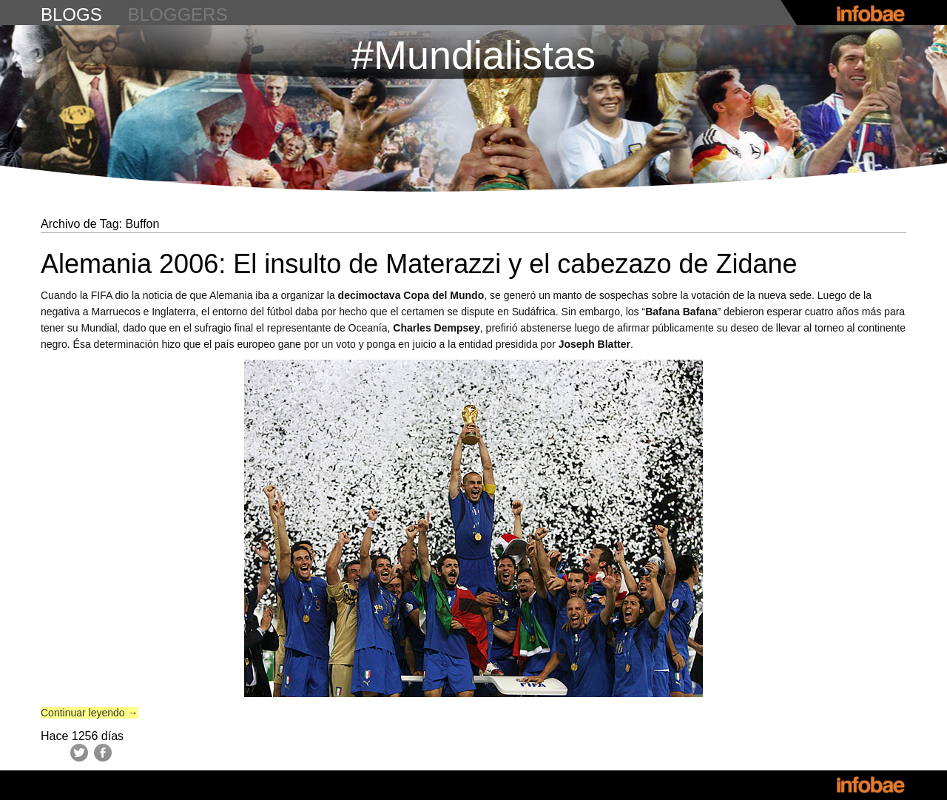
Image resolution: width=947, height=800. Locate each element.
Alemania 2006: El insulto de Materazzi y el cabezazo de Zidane (419, 264)
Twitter (79, 753)
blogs (71, 14)
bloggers (178, 14)
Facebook (103, 753)
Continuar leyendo (89, 713)
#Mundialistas (473, 55)
